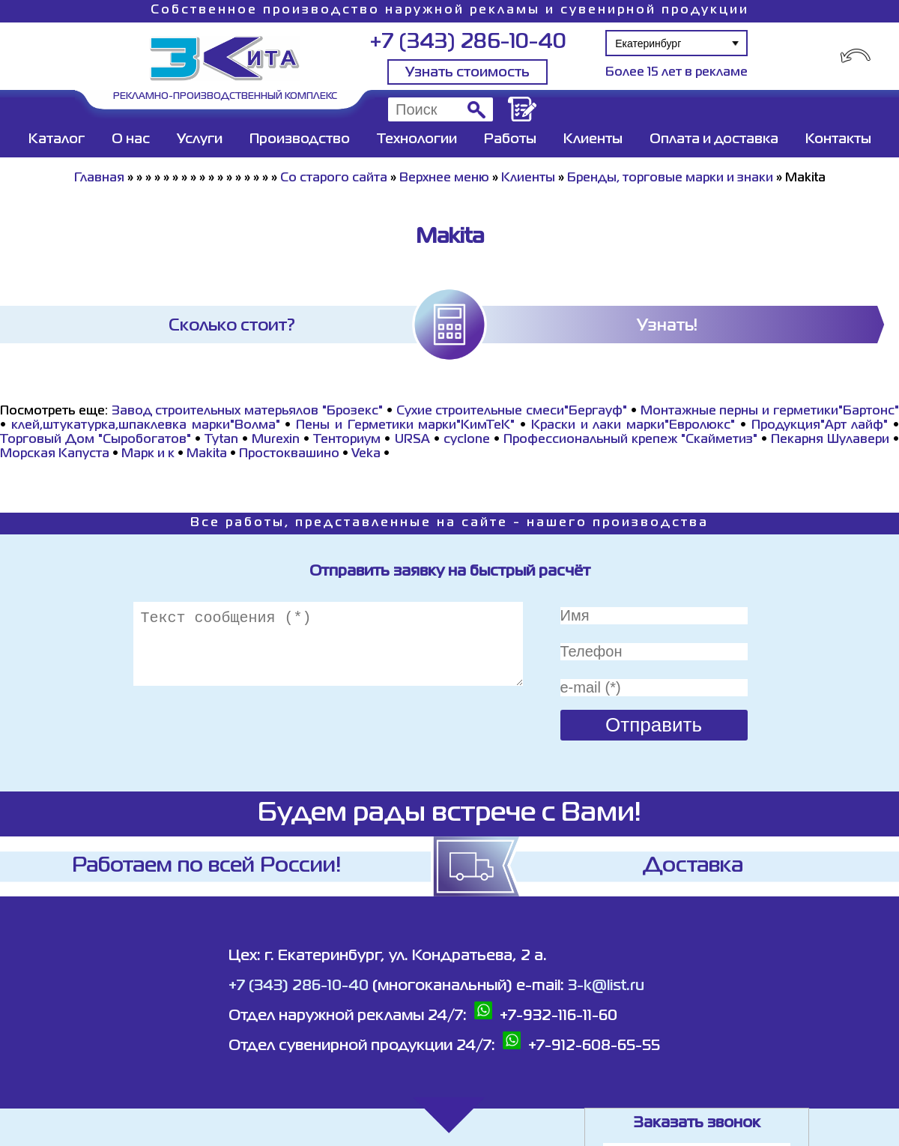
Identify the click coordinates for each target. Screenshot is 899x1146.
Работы (510, 139)
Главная (99, 178)
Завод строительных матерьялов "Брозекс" (247, 411)
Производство (299, 139)
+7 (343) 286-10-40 (467, 42)
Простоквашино (289, 454)
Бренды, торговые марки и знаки (670, 178)
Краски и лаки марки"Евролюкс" (633, 425)
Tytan (221, 440)
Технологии (417, 139)
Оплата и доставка (714, 139)
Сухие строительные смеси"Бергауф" (512, 411)
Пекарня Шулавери (830, 440)
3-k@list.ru (606, 986)
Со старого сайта (333, 178)
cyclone (467, 440)
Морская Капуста (54, 454)
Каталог (56, 139)
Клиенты (593, 139)
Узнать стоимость (467, 73)
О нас (131, 139)
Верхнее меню (444, 178)
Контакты (838, 139)
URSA (412, 440)
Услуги (200, 139)
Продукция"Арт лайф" (820, 425)
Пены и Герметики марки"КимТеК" (405, 425)
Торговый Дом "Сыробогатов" (95, 440)
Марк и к (148, 454)
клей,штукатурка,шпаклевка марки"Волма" (145, 425)
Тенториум (347, 440)
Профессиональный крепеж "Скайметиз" (630, 440)
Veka (366, 454)
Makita (207, 454)
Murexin (276, 440)
